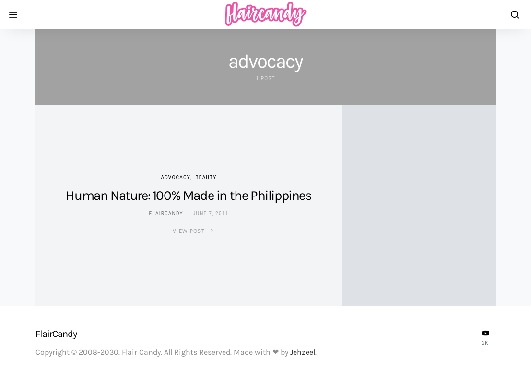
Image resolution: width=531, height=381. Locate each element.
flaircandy (166, 213)
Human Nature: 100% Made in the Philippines (188, 195)
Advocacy (175, 177)
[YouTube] (485, 337)
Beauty (205, 177)
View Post (189, 231)
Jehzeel (302, 352)
